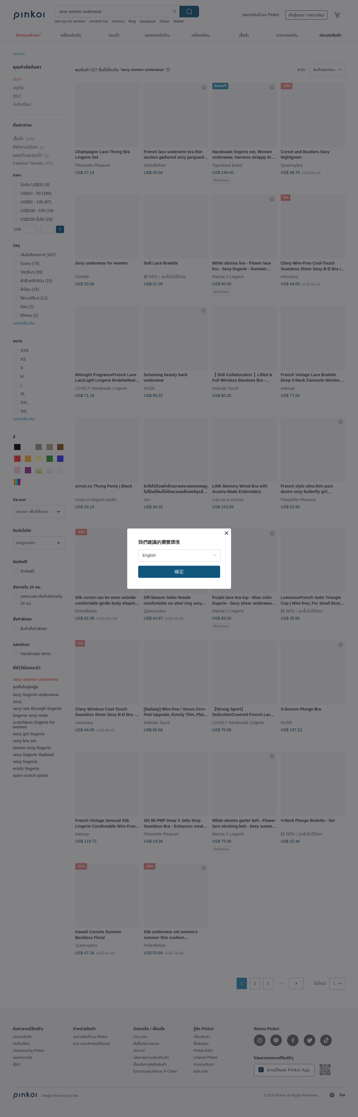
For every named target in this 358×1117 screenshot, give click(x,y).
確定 (179, 571)
